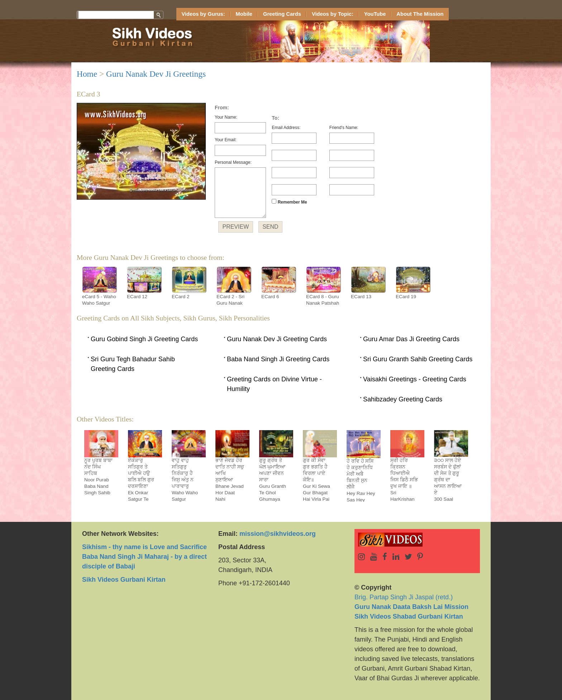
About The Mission (419, 14)
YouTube (375, 14)
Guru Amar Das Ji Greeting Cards (411, 339)
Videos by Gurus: (203, 14)
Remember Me (289, 202)
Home (87, 73)
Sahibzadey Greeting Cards (402, 399)
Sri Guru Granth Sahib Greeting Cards (417, 359)
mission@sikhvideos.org (277, 533)
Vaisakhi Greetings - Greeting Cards (414, 379)
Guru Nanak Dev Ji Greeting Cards (277, 339)
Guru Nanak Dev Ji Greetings (156, 73)
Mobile (244, 14)
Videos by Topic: (332, 14)
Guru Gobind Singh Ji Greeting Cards (144, 339)
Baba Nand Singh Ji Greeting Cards (278, 359)
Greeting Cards (282, 14)
